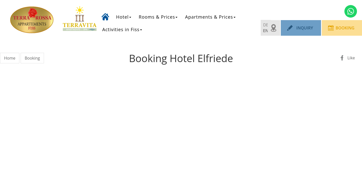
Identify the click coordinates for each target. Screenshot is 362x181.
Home (105, 13)
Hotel (123, 17)
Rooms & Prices (158, 17)
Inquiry (304, 28)
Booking (345, 28)
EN (265, 30)
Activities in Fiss (122, 29)
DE (265, 25)
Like (351, 58)
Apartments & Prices (210, 17)
